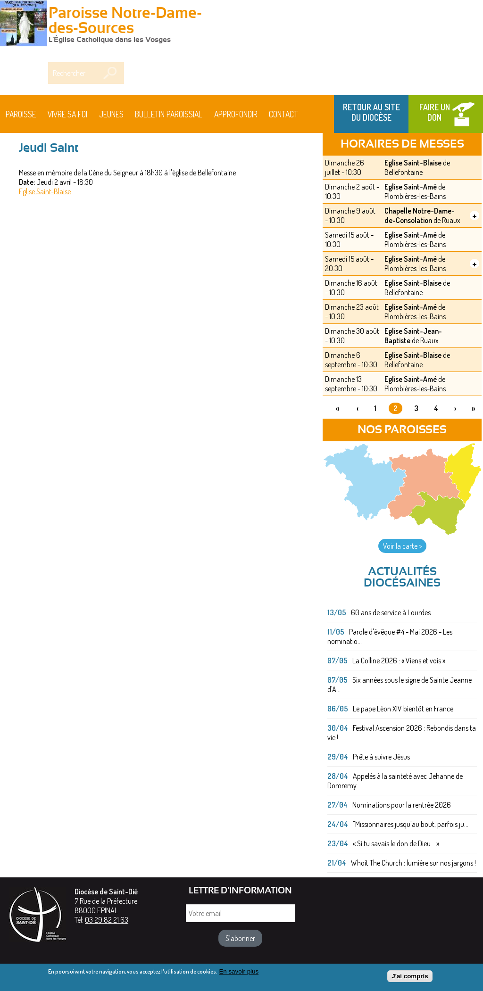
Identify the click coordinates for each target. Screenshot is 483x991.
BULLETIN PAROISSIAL (168, 114)
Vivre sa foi (67, 114)
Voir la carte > (402, 546)
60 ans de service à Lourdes (391, 612)
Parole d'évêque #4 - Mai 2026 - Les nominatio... (389, 636)
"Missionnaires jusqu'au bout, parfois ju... (410, 824)
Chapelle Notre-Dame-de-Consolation (419, 215)
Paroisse (21, 114)
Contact (283, 114)
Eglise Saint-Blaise (45, 191)
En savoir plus (238, 973)
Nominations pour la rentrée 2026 (401, 804)
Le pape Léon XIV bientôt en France (403, 708)
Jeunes (111, 114)
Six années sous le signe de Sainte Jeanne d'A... (399, 684)
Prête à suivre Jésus (381, 756)
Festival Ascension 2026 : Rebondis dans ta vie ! (401, 732)
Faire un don (434, 112)
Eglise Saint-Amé (410, 186)
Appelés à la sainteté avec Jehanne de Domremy (395, 780)
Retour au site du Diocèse (371, 112)
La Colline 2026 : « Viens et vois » (398, 660)
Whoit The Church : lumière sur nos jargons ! (413, 862)
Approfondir (236, 114)
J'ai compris (409, 978)
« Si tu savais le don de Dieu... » (396, 843)
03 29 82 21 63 (106, 920)
